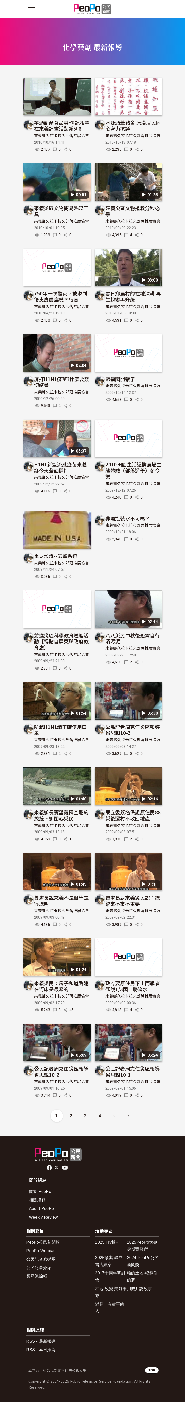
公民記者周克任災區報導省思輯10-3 (132, 729)
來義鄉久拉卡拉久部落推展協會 (61, 135)
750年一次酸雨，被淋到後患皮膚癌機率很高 (60, 296)
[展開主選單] (31, 10)
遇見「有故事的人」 (109, 1307)
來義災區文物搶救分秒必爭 (132, 211)
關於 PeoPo (40, 1191)
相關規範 (37, 1200)
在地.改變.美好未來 (111, 1292)
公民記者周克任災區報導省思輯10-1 (132, 1071)
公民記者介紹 (39, 1267)
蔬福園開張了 (120, 378)
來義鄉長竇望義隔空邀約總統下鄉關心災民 (61, 815)
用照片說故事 (139, 1289)
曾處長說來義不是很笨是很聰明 (61, 900)
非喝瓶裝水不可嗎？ (127, 518)
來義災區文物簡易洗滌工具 (61, 211)
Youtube (65, 1167)
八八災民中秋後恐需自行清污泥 (132, 638)
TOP (151, 1370)
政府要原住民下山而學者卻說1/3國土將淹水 (132, 986)
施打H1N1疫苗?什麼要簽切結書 (61, 381)
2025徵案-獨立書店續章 (109, 1261)
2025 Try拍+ (107, 1242)
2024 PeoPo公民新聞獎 (143, 1261)
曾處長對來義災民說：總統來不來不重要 (132, 900)
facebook (50, 1167)
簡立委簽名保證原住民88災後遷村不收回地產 (133, 815)
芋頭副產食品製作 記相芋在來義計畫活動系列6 (62, 125)
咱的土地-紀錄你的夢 (142, 1276)
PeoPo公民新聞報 (43, 1242)
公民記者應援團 (41, 1259)
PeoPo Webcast (41, 1251)
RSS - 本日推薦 (41, 1349)
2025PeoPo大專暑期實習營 (142, 1245)
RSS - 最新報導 (41, 1341)
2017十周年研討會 (110, 1276)
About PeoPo (41, 1208)
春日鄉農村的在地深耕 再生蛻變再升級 (133, 296)
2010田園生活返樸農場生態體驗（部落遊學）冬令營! (133, 470)
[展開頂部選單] (154, 10)
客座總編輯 (36, 1276)
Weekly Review (43, 1217)
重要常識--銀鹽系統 (55, 555)
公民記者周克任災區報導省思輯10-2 (61, 1071)
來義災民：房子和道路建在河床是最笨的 (61, 986)
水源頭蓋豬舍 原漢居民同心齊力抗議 (133, 125)
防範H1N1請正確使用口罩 (60, 729)
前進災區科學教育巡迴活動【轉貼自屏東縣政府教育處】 (61, 641)
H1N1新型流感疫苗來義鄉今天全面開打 (60, 467)
